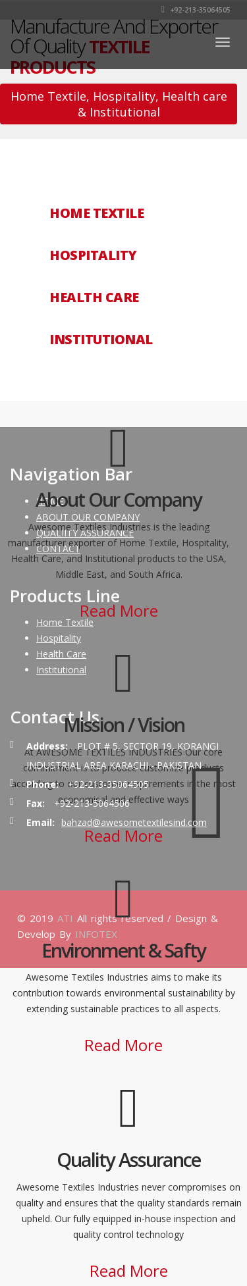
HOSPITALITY (93, 255)
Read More (119, 610)
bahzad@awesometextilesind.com (134, 822)
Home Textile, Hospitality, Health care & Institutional (119, 104)
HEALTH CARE (94, 297)
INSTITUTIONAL (101, 339)
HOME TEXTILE (96, 213)
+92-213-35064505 (196, 9)
